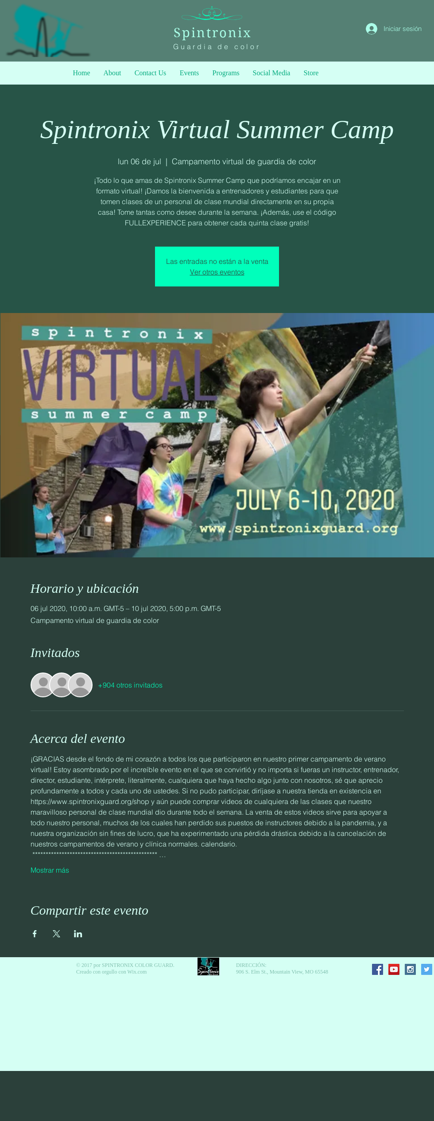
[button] (226, 73)
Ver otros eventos (217, 271)
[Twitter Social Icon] (426, 969)
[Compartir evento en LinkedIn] (78, 933)
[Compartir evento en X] (56, 933)
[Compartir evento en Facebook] (35, 933)
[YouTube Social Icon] (393, 969)
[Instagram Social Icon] (410, 969)
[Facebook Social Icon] (377, 969)
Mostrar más (50, 870)
